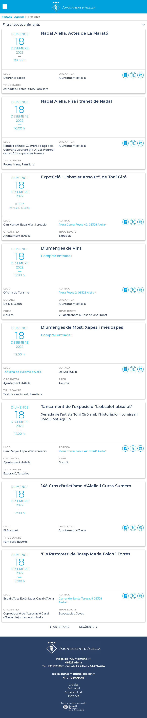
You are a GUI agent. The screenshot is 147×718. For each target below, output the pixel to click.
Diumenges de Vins (61, 248)
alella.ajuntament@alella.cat (72, 673)
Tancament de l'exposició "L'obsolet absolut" (87, 406)
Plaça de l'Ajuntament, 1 (72, 658)
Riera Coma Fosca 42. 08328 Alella (82, 224)
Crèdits (73, 684)
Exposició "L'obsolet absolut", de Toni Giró (84, 177)
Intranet (73, 696)
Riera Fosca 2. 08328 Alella (76, 292)
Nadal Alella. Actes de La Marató (74, 33)
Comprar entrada (55, 256)
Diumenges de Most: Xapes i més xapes (82, 327)
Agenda (19, 17)
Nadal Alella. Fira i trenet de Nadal (76, 101)
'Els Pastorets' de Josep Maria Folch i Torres (85, 554)
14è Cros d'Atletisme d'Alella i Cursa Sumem (86, 485)
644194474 (97, 666)
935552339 (55, 666)
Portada (7, 17)
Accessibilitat (73, 692)
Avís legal (73, 688)
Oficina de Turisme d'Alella (23, 371)
